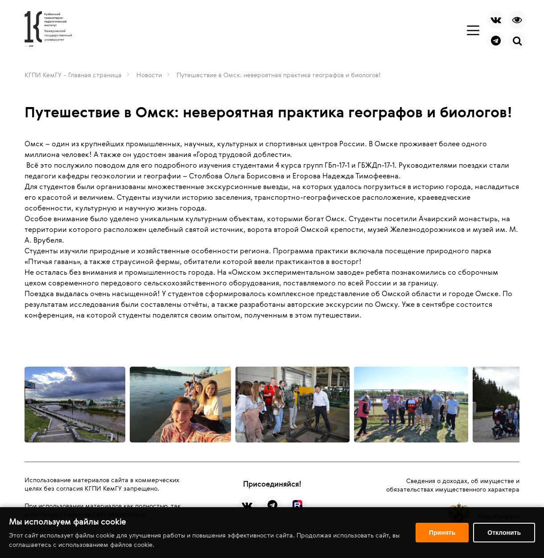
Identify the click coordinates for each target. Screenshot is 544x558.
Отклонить (504, 532)
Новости (149, 74)
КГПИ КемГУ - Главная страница (73, 74)
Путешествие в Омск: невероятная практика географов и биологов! (279, 74)
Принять (442, 532)
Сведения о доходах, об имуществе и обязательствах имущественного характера (452, 484)
